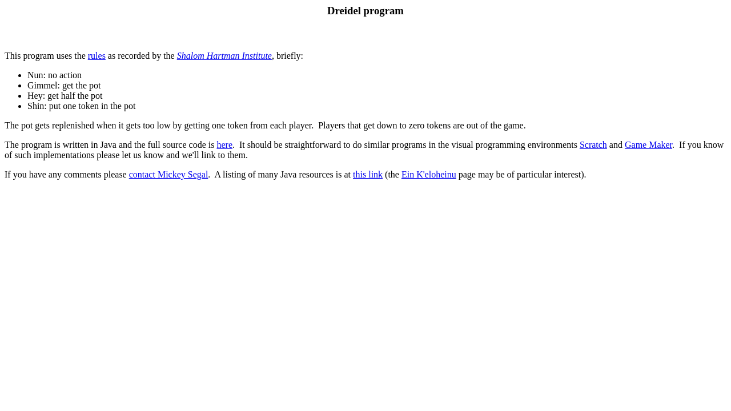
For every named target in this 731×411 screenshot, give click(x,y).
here (224, 145)
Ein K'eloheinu (428, 174)
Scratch (593, 145)
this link (368, 174)
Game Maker (648, 145)
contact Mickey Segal (168, 174)
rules (97, 56)
